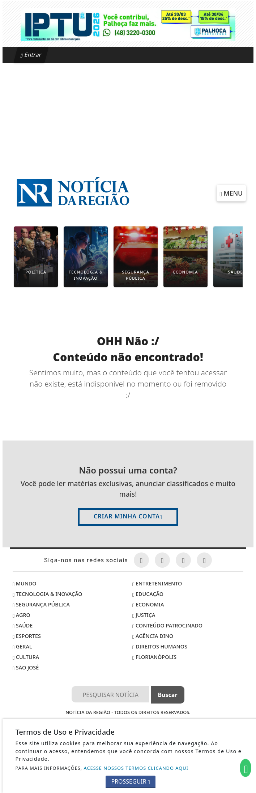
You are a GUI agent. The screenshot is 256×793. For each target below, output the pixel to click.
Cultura (26, 657)
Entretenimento (157, 583)
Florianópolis (154, 657)
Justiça (143, 615)
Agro (21, 615)
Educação (147, 593)
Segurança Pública (41, 604)
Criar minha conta (128, 516)
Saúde (23, 625)
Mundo (25, 583)
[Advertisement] (128, 117)
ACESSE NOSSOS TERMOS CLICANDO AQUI (136, 768)
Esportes (27, 636)
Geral (22, 646)
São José (26, 667)
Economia (148, 604)
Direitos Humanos (159, 646)
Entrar (31, 55)
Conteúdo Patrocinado (167, 625)
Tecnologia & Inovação (47, 593)
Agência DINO (152, 636)
